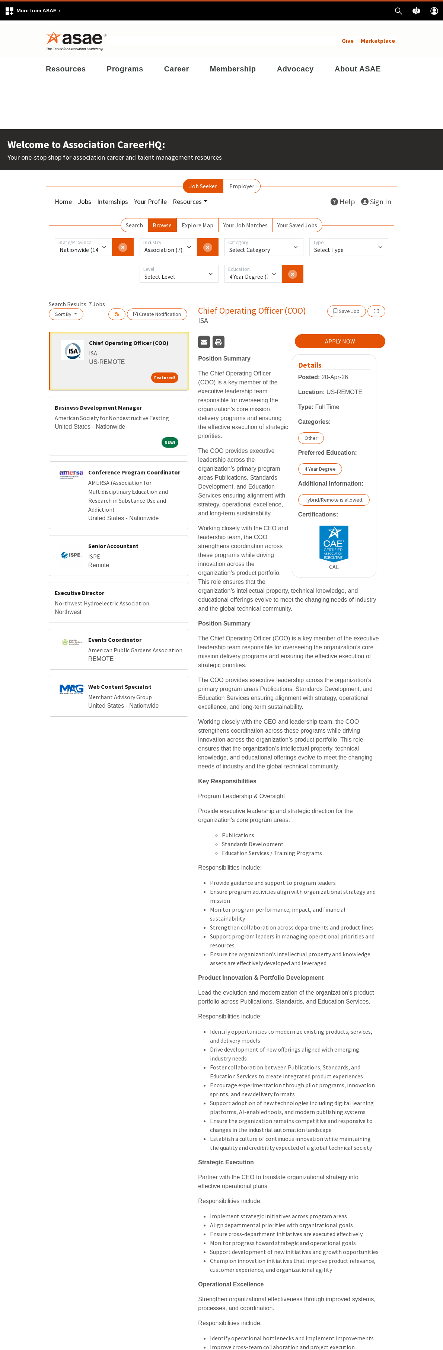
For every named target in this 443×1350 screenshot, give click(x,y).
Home (63, 198)
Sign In (376, 198)
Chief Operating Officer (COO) (129, 339)
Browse (162, 221)
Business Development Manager (98, 404)
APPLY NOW (340, 338)
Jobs (84, 198)
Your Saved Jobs (297, 221)
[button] (33, 10)
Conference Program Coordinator (134, 469)
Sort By (64, 310)
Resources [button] (187, 198)
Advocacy (295, 65)
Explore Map (197, 221)
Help (343, 198)
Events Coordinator (114, 636)
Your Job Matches (245, 221)
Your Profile (150, 198)
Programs (125, 65)
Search (134, 221)
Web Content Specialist (120, 683)
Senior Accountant (113, 542)
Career (176, 65)
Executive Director (79, 589)
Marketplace (378, 37)
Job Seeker (203, 182)
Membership (233, 65)
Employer (241, 182)
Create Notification (157, 310)
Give (348, 37)
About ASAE (358, 65)
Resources (66, 65)
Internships (112, 198)
